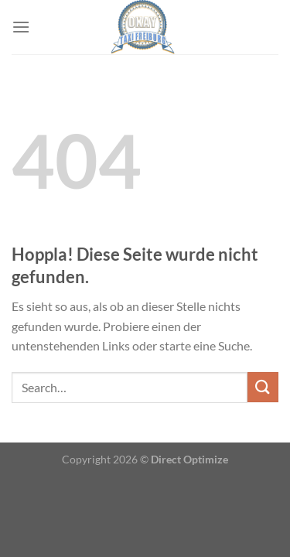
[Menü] (21, 27)
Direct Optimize (189, 459)
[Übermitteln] (262, 387)
